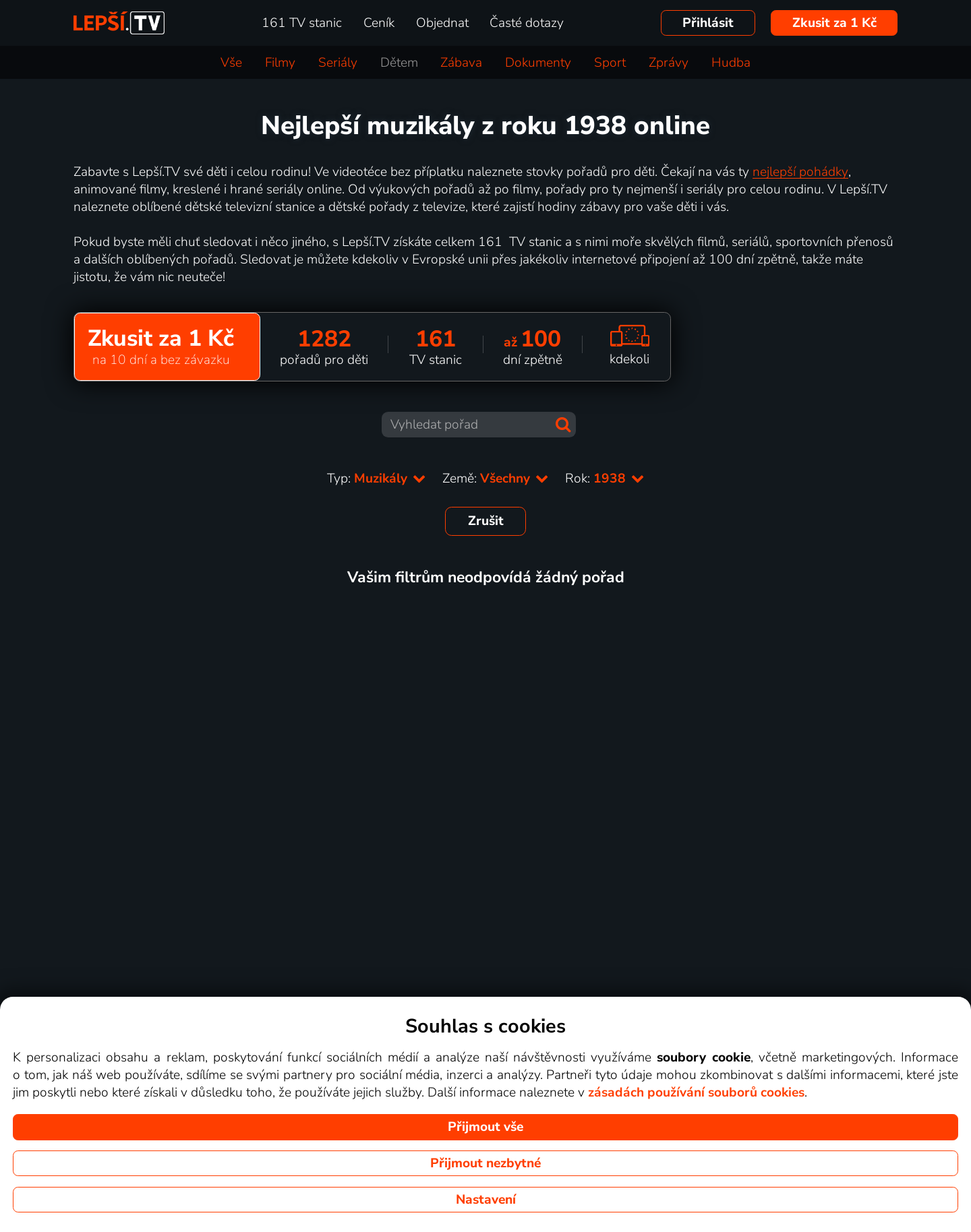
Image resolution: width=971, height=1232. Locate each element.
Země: (495, 478)
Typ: (376, 478)
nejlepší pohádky (800, 172)
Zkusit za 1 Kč (834, 23)
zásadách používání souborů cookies (696, 1092)
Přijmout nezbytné (485, 1163)
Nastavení (486, 1199)
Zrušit (486, 521)
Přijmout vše (485, 1127)
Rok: (605, 478)
